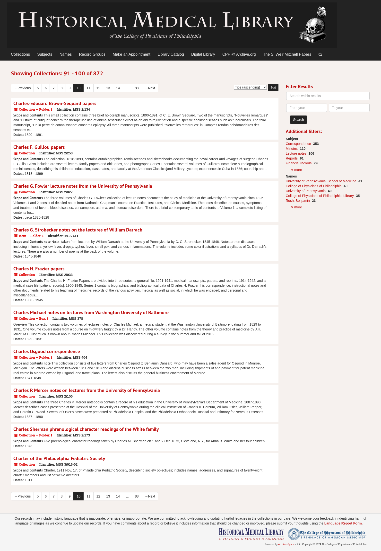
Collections (20, 54)
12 (98, 88)
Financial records (299, 163)
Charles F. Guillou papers (39, 147)
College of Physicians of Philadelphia (314, 186)
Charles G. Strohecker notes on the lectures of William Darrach (77, 230)
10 (78, 88)
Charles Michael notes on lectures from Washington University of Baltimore (91, 312)
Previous (22, 88)
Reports (292, 158)
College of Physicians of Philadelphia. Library (320, 196)
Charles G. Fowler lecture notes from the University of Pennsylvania (82, 186)
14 (118, 88)
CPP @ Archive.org (239, 54)
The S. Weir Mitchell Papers (287, 54)
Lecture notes (296, 153)
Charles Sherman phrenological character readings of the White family (86, 429)
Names (66, 54)
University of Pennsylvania (306, 191)
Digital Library (203, 54)
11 (88, 88)
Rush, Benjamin (298, 201)
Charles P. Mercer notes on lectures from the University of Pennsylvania (86, 390)
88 (137, 88)
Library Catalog (171, 54)
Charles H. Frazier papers (38, 269)
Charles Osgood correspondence (46, 351)
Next (150, 88)
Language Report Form (343, 523)
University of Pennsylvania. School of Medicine (321, 181)
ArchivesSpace (286, 544)
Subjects (44, 54)
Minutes (292, 149)
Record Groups (92, 54)
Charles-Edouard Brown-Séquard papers (54, 103)
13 (108, 88)
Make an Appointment (131, 54)
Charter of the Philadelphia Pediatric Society (59, 458)
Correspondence (299, 144)
